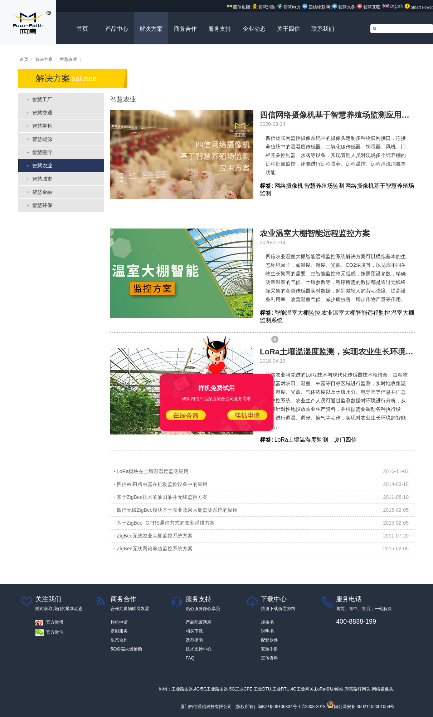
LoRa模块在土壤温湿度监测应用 (153, 471)
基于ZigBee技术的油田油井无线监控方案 (162, 497)
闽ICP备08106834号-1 (279, 706)
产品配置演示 (198, 622)
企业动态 (254, 29)
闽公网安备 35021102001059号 (360, 706)
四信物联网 (316, 7)
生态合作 (119, 640)
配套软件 (269, 640)
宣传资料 (269, 657)
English (393, 6)
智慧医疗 (42, 152)
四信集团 (238, 7)
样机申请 (119, 622)
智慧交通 (42, 113)
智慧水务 (344, 7)
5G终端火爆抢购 (126, 649)
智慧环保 (42, 205)
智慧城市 (42, 179)
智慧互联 (369, 7)
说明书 (267, 631)
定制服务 (119, 631)
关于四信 (288, 29)
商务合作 (185, 29)
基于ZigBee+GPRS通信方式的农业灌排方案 (166, 523)
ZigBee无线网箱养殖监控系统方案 (155, 548)
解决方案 (151, 29)
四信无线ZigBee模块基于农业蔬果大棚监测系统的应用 (177, 510)
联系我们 (322, 29)
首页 (82, 29)
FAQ (190, 657)
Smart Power (419, 7)
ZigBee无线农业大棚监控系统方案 (155, 536)
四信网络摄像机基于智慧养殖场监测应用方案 (338, 115)
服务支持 (219, 29)
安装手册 (269, 649)
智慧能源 (42, 139)
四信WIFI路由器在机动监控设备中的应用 (162, 484)
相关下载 (194, 631)
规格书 (267, 622)
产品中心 (116, 29)
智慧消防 (264, 7)
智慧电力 (289, 7)
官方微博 (54, 622)
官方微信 (54, 632)
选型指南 (194, 640)
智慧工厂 (42, 99)
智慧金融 (42, 192)
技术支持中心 (198, 649)
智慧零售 (42, 126)
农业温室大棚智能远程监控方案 (315, 233)
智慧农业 (68, 59)
